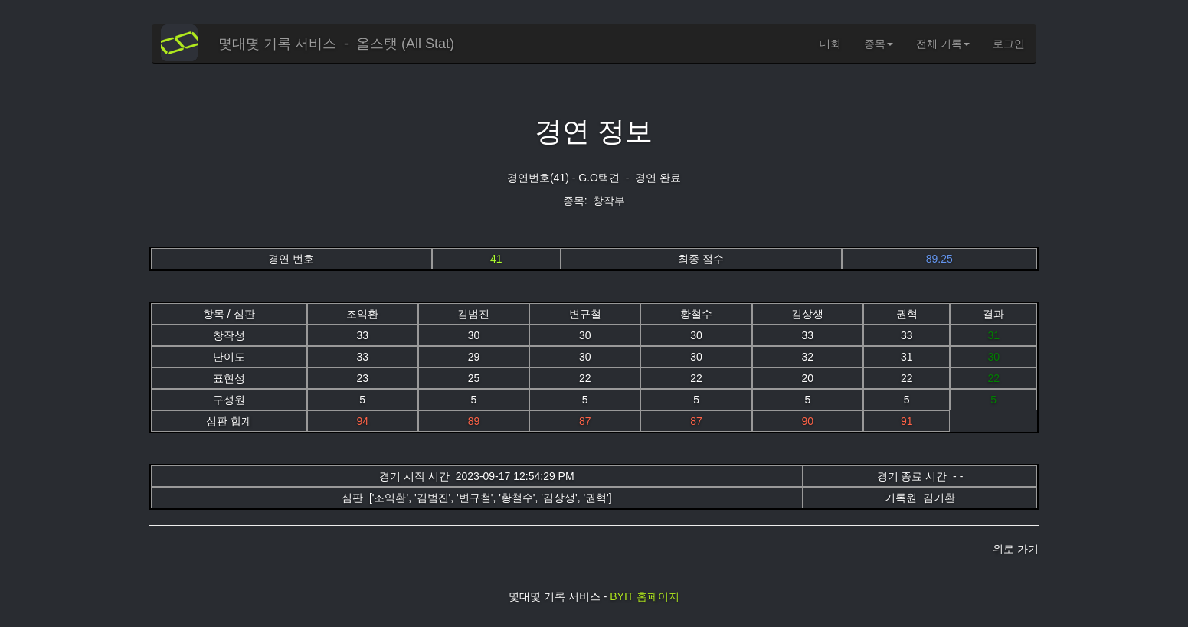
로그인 (1009, 44)
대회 (830, 44)
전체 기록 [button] (943, 44)
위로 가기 (1016, 549)
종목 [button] (878, 44)
